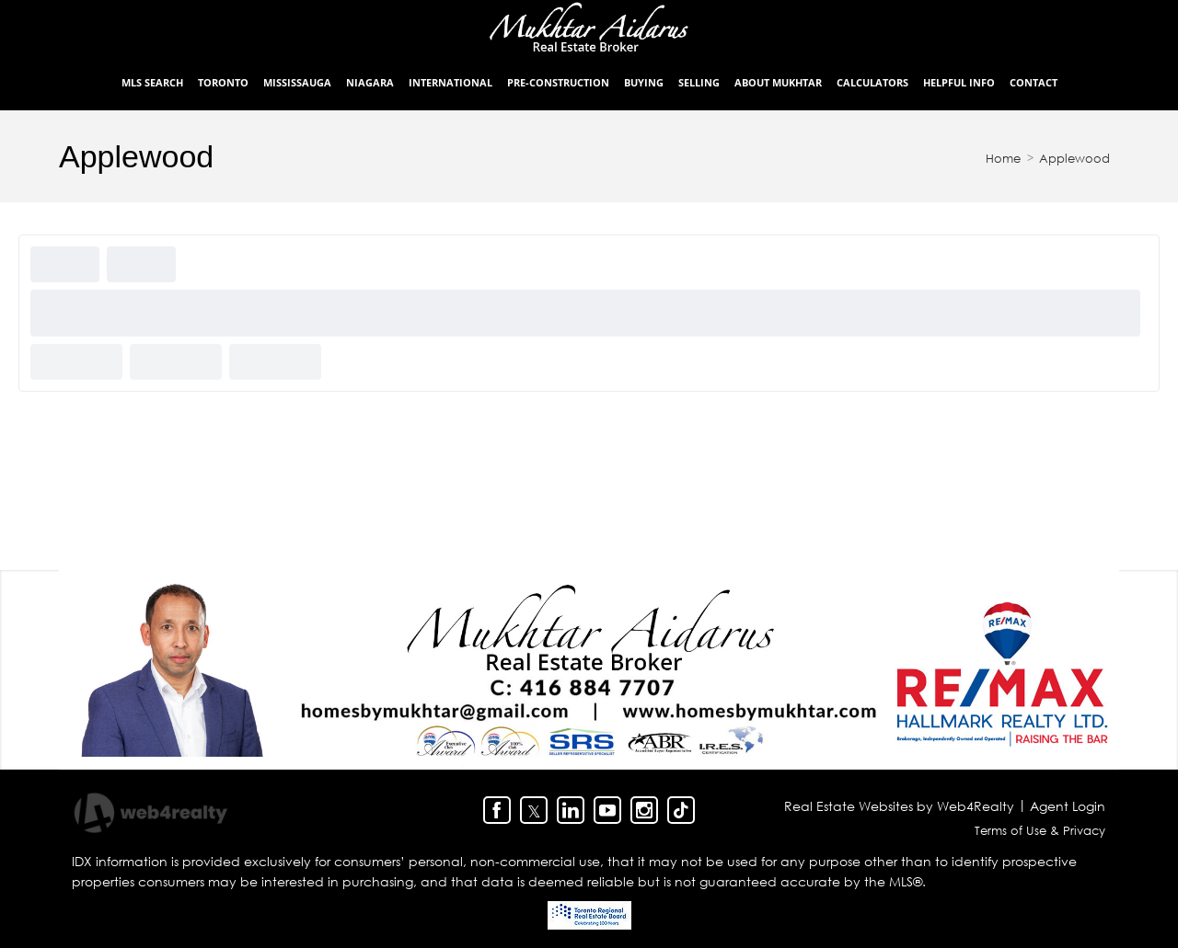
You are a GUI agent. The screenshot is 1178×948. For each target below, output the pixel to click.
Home (1003, 158)
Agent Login (1067, 806)
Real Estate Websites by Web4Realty (899, 806)
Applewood (1074, 158)
